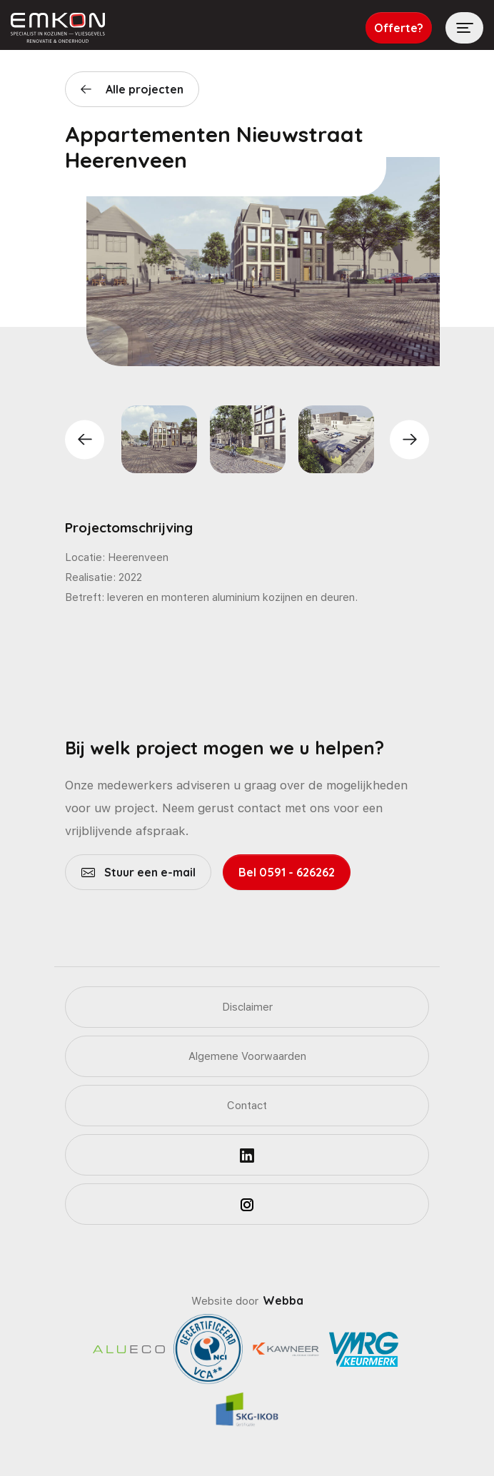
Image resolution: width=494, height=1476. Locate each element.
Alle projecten (144, 89)
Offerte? (398, 28)
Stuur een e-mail (148, 872)
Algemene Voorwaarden (247, 1056)
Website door (247, 1301)
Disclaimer (247, 1007)
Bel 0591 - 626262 (286, 872)
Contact (247, 1105)
